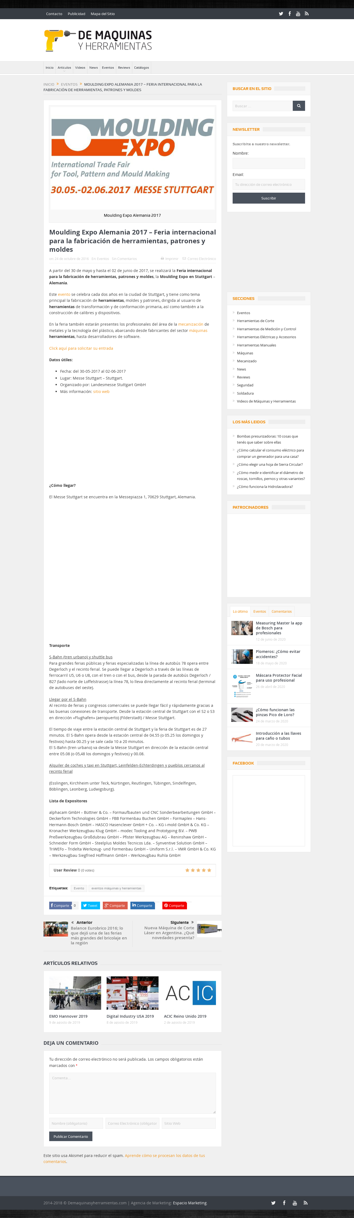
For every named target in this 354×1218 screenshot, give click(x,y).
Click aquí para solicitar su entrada (81, 348)
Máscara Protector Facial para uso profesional (279, 678)
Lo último (240, 611)
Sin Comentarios (124, 258)
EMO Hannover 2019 (68, 1016)
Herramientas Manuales (256, 345)
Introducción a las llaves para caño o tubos (278, 736)
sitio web (101, 391)
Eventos (108, 68)
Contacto (54, 13)
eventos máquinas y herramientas (116, 888)
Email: (238, 174)
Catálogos (141, 68)
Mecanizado (247, 360)
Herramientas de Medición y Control (266, 328)
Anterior (81, 923)
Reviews (124, 68)
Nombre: (241, 153)
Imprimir (170, 258)
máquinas (198, 330)
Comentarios (282, 611)
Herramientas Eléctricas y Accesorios (266, 336)
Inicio (50, 68)
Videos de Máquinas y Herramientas (266, 401)
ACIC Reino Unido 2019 (185, 1016)
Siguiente (182, 922)
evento (64, 294)
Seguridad (245, 385)
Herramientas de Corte (255, 320)
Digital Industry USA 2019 (130, 1016)
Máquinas (245, 353)
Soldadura (245, 393)
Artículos (64, 68)
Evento (79, 888)
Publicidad (76, 13)
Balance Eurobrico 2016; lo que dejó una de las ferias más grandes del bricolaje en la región (99, 935)
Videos (80, 68)
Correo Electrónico (199, 258)
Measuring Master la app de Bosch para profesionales (279, 627)
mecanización (191, 324)
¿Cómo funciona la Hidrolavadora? (265, 486)
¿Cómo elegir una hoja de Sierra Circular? (270, 464)
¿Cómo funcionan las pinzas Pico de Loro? (275, 712)
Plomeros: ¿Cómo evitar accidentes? (278, 654)
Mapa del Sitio (103, 13)
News (93, 68)
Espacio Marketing (190, 1202)
